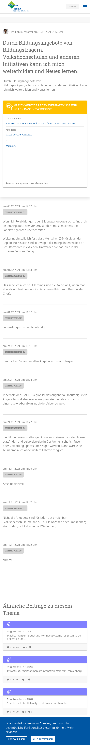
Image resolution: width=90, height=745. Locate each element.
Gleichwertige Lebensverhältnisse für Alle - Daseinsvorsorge (41, 123)
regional (11, 146)
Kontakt (72, 6)
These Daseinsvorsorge (19, 134)
